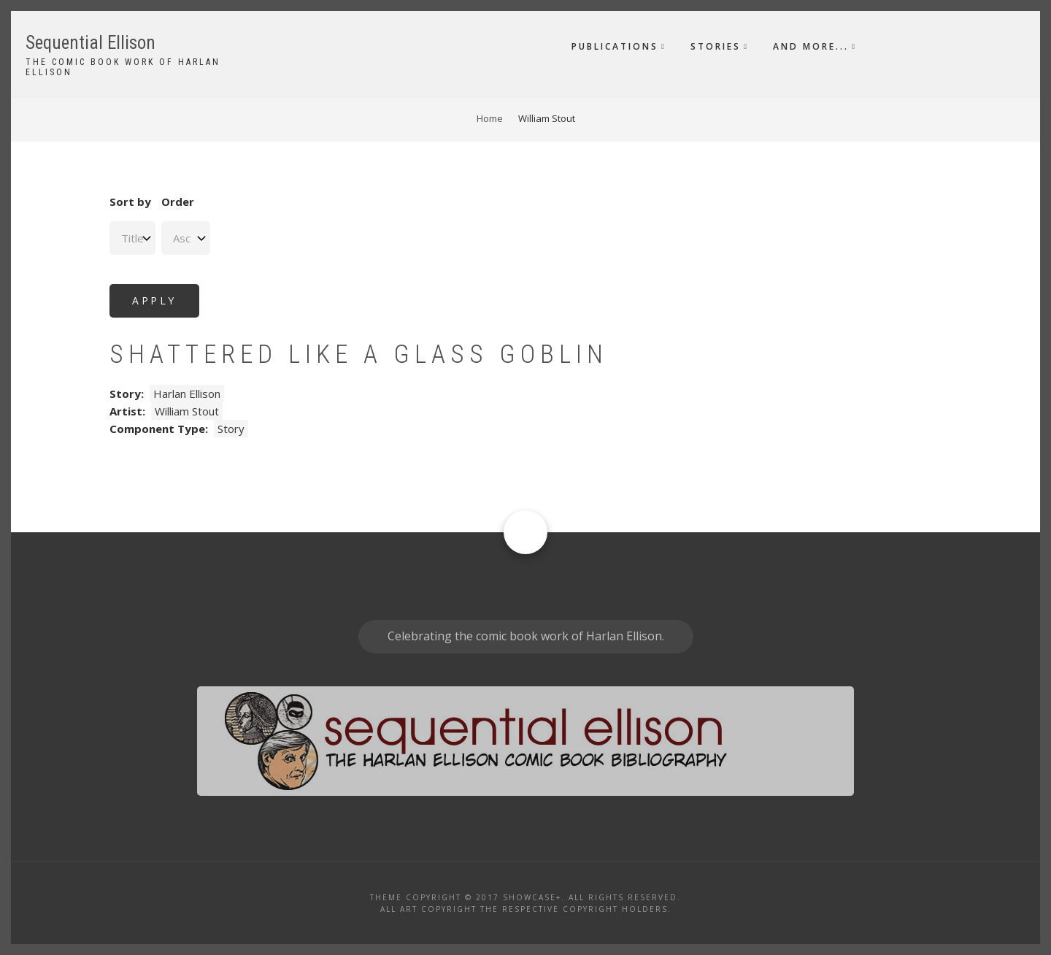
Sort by (130, 201)
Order (177, 201)
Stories (715, 46)
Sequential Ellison (90, 42)
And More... (811, 46)
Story (231, 428)
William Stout (187, 411)
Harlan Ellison (186, 393)
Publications (614, 46)
